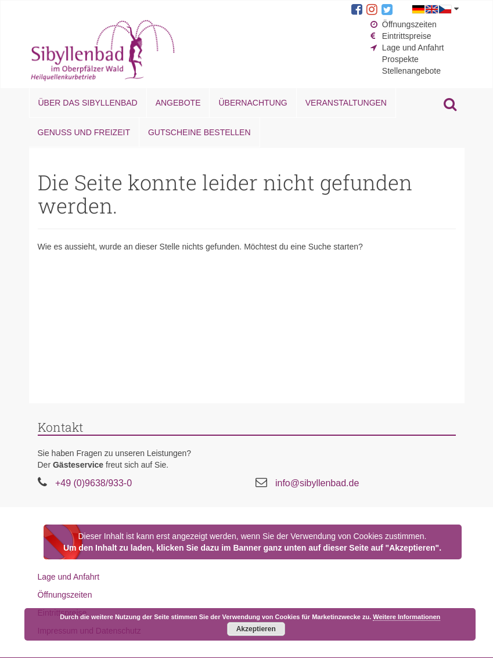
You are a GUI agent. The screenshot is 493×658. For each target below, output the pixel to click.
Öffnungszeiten (409, 24)
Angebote (178, 102)
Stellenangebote (411, 70)
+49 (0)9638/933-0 (93, 483)
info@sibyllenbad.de (317, 483)
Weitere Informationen (406, 616)
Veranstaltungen (346, 102)
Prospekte (400, 59)
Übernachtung (252, 102)
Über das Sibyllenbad (88, 102)
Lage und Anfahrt (413, 47)
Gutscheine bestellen (199, 132)
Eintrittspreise (406, 36)
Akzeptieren (256, 629)
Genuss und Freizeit (84, 132)
